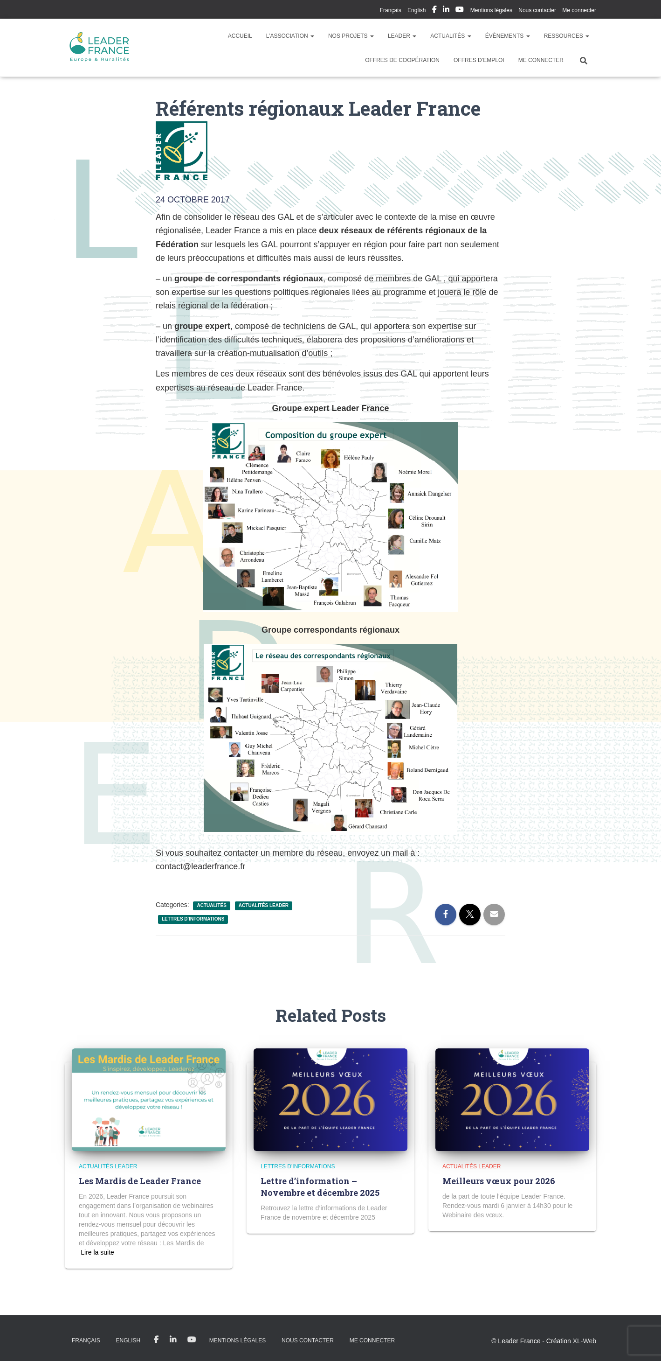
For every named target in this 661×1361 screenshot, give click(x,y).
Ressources (566, 36)
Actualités (450, 36)
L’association (290, 36)
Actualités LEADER (264, 905)
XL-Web (584, 1341)
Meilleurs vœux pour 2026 (498, 1181)
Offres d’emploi (479, 60)
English (416, 10)
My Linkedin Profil (446, 10)
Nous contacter (537, 10)
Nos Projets (351, 36)
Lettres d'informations (193, 918)
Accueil (240, 36)
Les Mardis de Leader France (140, 1181)
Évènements (507, 36)
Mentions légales (491, 10)
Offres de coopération (402, 60)
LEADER (402, 36)
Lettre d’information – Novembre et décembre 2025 (320, 1186)
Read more (97, 1252)
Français (390, 10)
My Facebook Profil (434, 10)
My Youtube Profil (459, 10)
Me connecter (579, 10)
